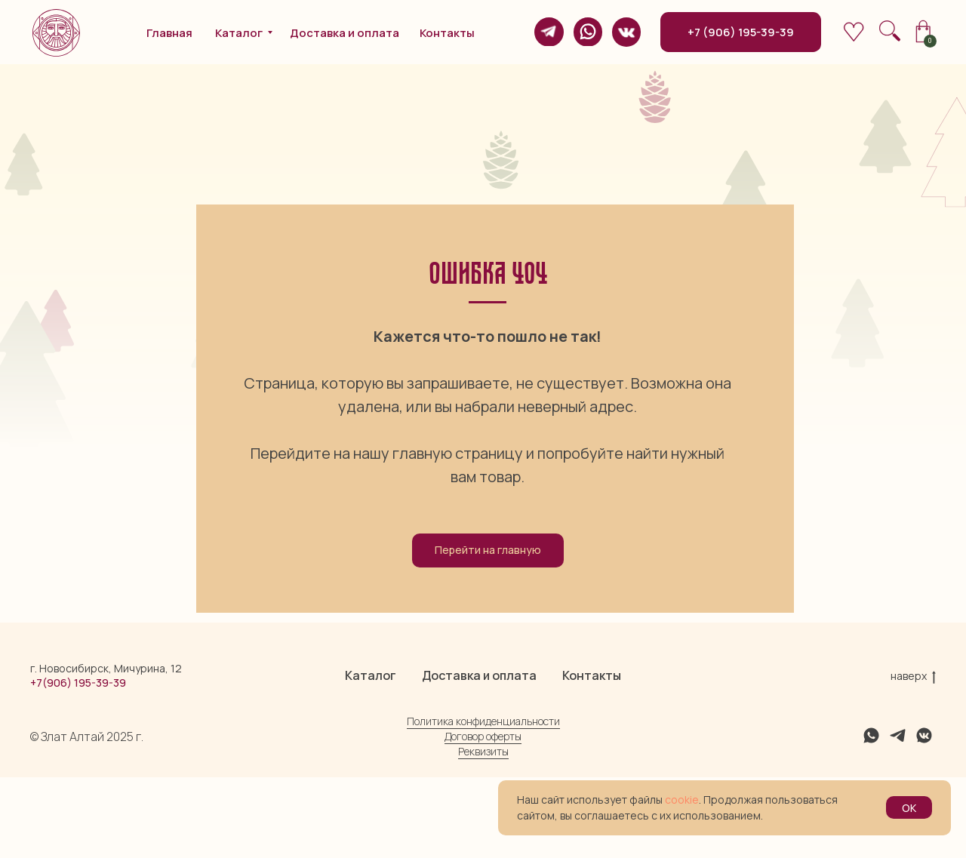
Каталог (370, 756)
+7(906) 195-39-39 (78, 763)
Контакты (591, 756)
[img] (548, 31)
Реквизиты (483, 832)
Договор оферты (483, 817)
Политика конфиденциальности (483, 802)
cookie (682, 799)
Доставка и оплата (479, 756)
